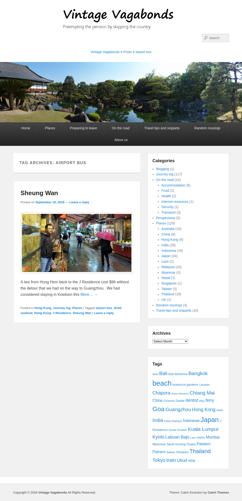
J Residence (62, 313)
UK (163, 300)
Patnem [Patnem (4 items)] (159, 452)
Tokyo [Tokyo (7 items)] (159, 460)
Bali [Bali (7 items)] (163, 373)
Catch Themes (218, 492)
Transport (168, 212)
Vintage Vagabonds (104, 52)
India (165, 245)
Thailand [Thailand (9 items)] (200, 451)
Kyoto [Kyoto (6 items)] (159, 436)
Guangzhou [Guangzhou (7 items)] (178, 409)
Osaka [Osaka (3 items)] (191, 444)
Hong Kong (42, 308)
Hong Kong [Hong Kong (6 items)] (204, 409)
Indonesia (168, 251)
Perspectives (165, 218)
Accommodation (173, 185)
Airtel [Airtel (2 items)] (155, 374)
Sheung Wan (39, 193)
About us (121, 140)
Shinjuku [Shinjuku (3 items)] (182, 452)
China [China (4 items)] (158, 400)
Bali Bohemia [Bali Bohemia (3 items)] (178, 374)
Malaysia (168, 267)
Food (165, 190)
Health (166, 196)
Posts (127, 52)
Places (50, 128)
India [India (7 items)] (158, 420)
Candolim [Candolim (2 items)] (204, 384)
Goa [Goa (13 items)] (159, 409)
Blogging (162, 169)
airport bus (143, 52)
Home (25, 128)
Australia (167, 229)
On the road (121, 128)
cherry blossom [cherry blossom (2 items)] (180, 393)
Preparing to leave (83, 128)
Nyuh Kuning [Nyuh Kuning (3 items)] (176, 444)
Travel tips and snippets (162, 128)
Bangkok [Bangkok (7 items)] (198, 373)
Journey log (62, 308)
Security (167, 207)
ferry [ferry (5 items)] (210, 400)
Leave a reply (79, 202)
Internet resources (175, 202)
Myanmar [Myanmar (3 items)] (159, 444)
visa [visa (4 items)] (191, 460)
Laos (165, 261)
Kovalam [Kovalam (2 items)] (182, 429)
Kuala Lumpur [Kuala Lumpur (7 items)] (203, 429)
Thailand (167, 294)
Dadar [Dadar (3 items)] (180, 400)
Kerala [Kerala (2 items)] (172, 429)
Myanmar (168, 272)
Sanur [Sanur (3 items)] (170, 452)
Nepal (165, 278)
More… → (89, 294)
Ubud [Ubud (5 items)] (182, 460)
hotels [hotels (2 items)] (219, 410)
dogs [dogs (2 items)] (202, 400)
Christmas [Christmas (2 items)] (169, 400)
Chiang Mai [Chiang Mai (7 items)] (202, 393)
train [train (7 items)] (171, 460)
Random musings (207, 128)
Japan (166, 256)
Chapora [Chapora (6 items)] (162, 393)
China (165, 234)
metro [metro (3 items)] (201, 437)
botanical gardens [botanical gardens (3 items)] (185, 384)
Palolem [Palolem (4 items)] (204, 444)
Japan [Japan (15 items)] (210, 419)
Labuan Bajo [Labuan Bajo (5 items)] (177, 437)
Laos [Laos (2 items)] (193, 437)
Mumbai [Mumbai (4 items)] (213, 437)
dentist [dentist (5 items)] (192, 400)
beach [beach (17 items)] (162, 383)
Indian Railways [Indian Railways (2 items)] (173, 421)
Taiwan (166, 289)
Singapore (169, 283)
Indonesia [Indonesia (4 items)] (191, 421)
